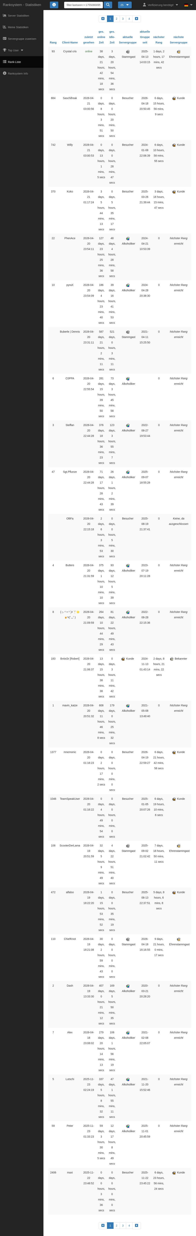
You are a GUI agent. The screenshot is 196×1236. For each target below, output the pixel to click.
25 (124, 5)
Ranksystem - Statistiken (22, 5)
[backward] (103, 18)
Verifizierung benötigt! (161, 5)
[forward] (136, 18)
